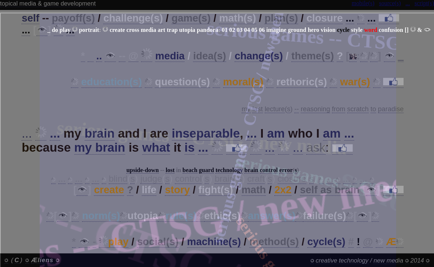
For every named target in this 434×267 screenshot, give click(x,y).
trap (172, 30)
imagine (276, 30)
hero (313, 30)
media (148, 30)
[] (407, 30)
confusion (391, 30)
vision (328, 30)
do (55, 30)
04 (247, 30)
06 (262, 30)
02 (232, 30)
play (64, 30)
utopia (187, 30)
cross (133, 30)
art (161, 30)
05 (254, 30)
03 (239, 30)
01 (225, 30)
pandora (207, 30)
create (117, 30)
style (357, 30)
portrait (89, 30)
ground (297, 30)
